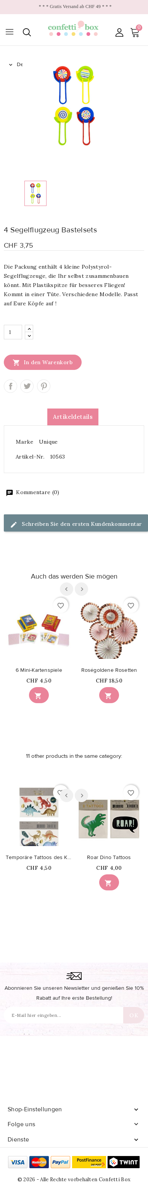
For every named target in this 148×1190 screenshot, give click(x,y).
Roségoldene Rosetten (109, 670)
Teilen (10, 386)
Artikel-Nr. (30, 456)
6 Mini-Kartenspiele (39, 670)
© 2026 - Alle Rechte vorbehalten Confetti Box (74, 1179)
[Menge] (13, 332)
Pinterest (43, 386)
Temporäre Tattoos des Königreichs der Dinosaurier (39, 857)
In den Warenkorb (43, 362)
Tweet (27, 386)
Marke (25, 441)
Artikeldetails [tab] (73, 416)
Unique (48, 441)
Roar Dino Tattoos (109, 857)
